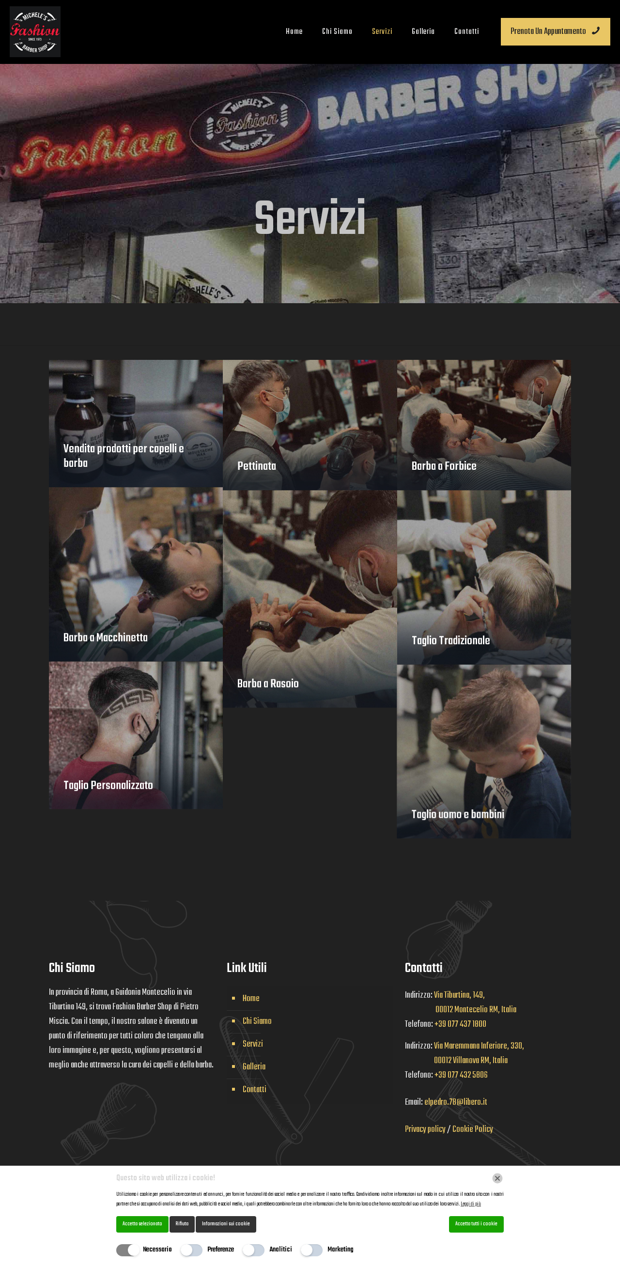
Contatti (254, 1090)
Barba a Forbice (444, 467)
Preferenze (220, 1249)
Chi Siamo (257, 1022)
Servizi (253, 1044)
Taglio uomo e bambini (415, 825)
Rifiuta (182, 1224)
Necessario (157, 1249)
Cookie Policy (472, 1130)
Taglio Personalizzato (108, 797)
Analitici (280, 1249)
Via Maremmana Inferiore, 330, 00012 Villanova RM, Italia (464, 1053)
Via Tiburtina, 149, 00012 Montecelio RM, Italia (460, 1002)
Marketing (340, 1249)
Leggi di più (471, 1204)
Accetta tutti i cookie (476, 1224)
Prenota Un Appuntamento (556, 32)
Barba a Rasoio (268, 695)
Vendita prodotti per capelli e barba (123, 456)
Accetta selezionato (142, 1224)
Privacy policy (426, 1130)
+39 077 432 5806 (461, 1075)
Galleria (254, 1067)
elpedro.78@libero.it (455, 1103)
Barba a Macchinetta (105, 649)
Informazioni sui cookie (226, 1224)
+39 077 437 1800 (460, 1025)
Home (251, 999)
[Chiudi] (497, 1178)
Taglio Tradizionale (451, 652)
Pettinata (256, 467)
